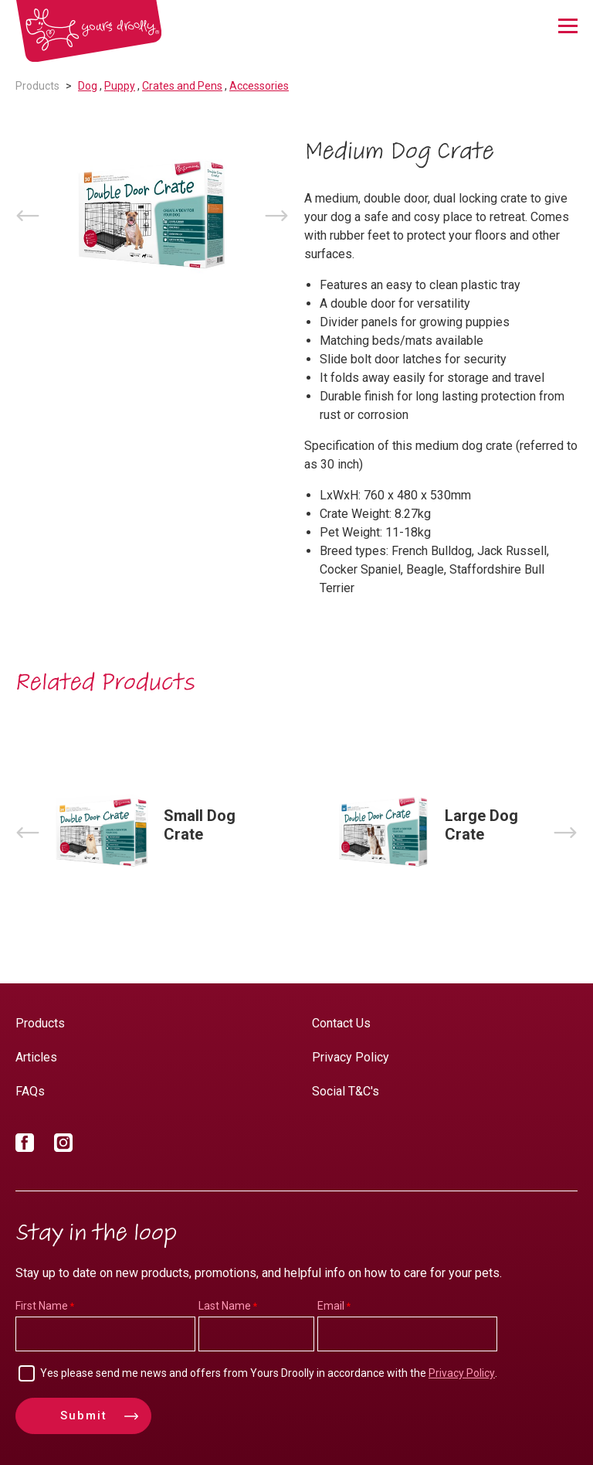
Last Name (224, 1306)
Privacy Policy (350, 1057)
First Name (41, 1306)
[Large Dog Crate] (437, 833)
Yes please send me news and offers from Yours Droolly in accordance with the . (268, 1373)
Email (330, 1306)
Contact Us (341, 1023)
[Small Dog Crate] (156, 833)
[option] (152, 216)
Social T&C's (345, 1091)
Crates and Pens (182, 86)
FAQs (30, 1091)
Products (37, 86)
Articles (36, 1057)
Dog (87, 86)
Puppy (119, 86)
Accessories (259, 86)
